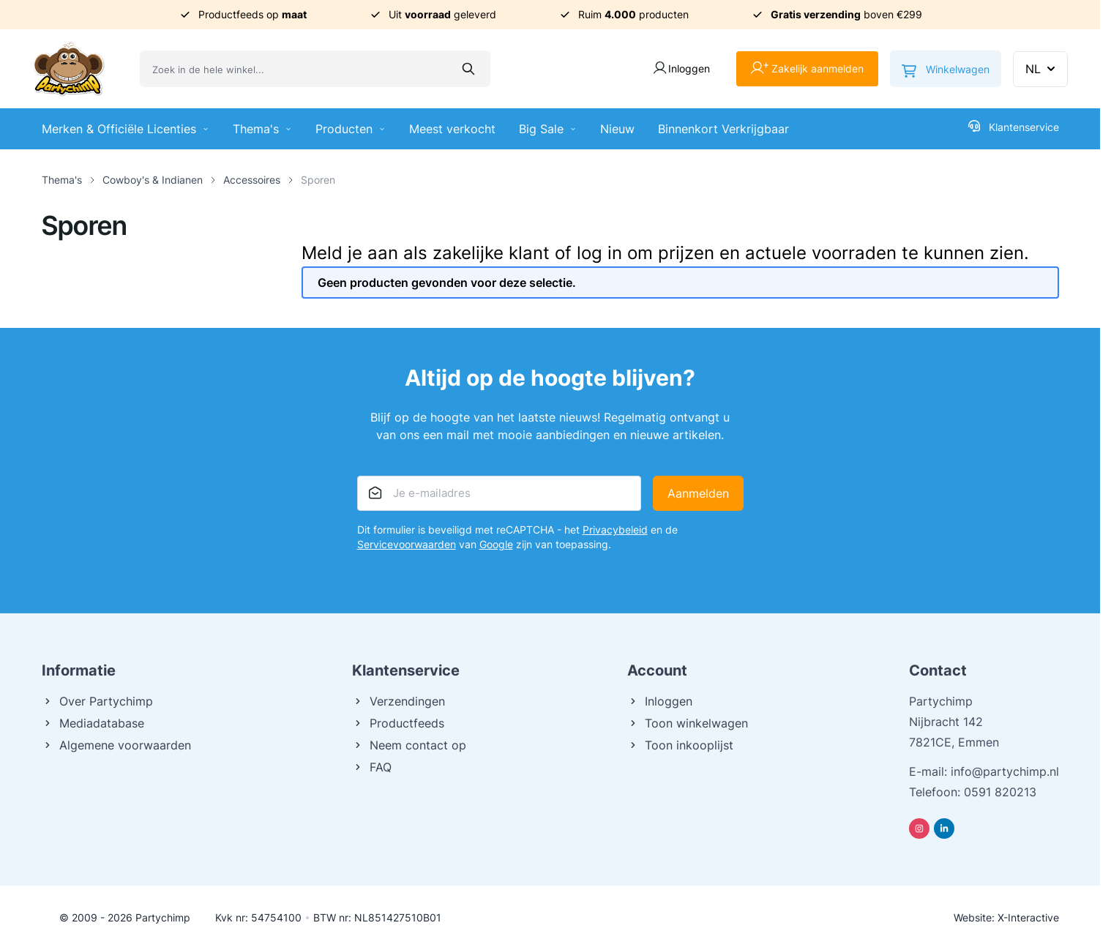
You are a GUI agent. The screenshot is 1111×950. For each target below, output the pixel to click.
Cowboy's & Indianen (152, 179)
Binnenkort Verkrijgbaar (723, 128)
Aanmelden (698, 493)
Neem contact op (409, 745)
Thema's (262, 128)
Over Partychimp (97, 701)
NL (1041, 68)
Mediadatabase (93, 723)
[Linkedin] (944, 828)
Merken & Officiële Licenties (125, 128)
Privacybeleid (615, 529)
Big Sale (548, 128)
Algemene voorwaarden (116, 745)
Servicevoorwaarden (406, 544)
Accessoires (251, 179)
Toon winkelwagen (687, 723)
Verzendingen (398, 701)
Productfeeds (398, 723)
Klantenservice (1013, 126)
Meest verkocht (452, 128)
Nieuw (617, 128)
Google (496, 544)
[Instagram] (919, 828)
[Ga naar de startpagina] (69, 69)
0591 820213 (1000, 792)
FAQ (372, 767)
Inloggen (659, 701)
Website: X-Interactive (1006, 917)
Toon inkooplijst (680, 745)
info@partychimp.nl (1005, 771)
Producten (350, 128)
